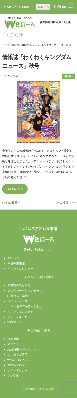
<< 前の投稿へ (11, 202)
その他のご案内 (38, 330)
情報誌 (68, 76)
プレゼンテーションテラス (24, 290)
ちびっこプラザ (17, 301)
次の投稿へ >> (66, 202)
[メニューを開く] (70, 6)
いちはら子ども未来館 (16, 6)
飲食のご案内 (19, 296)
